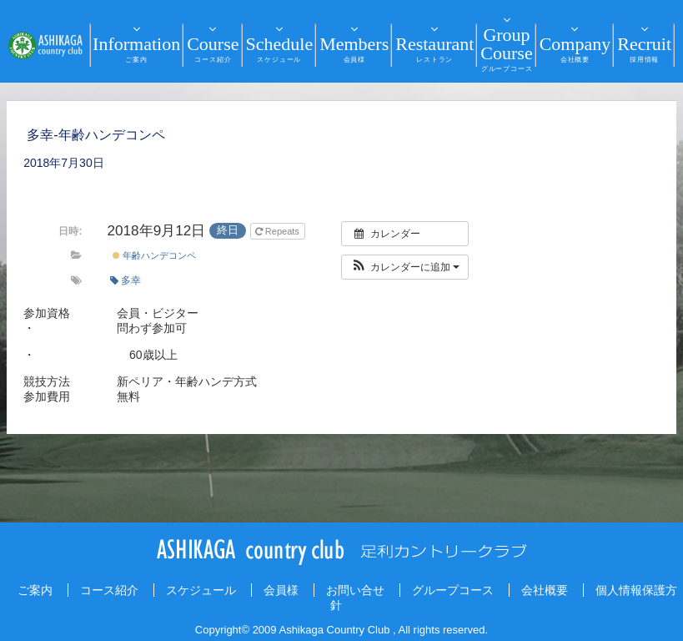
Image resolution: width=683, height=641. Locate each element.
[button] (405, 267)
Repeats (278, 231)
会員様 (281, 590)
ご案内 (35, 590)
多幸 (125, 280)
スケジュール (201, 590)
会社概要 (544, 590)
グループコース (453, 590)
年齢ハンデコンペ (154, 255)
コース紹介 (109, 590)
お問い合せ (355, 590)
